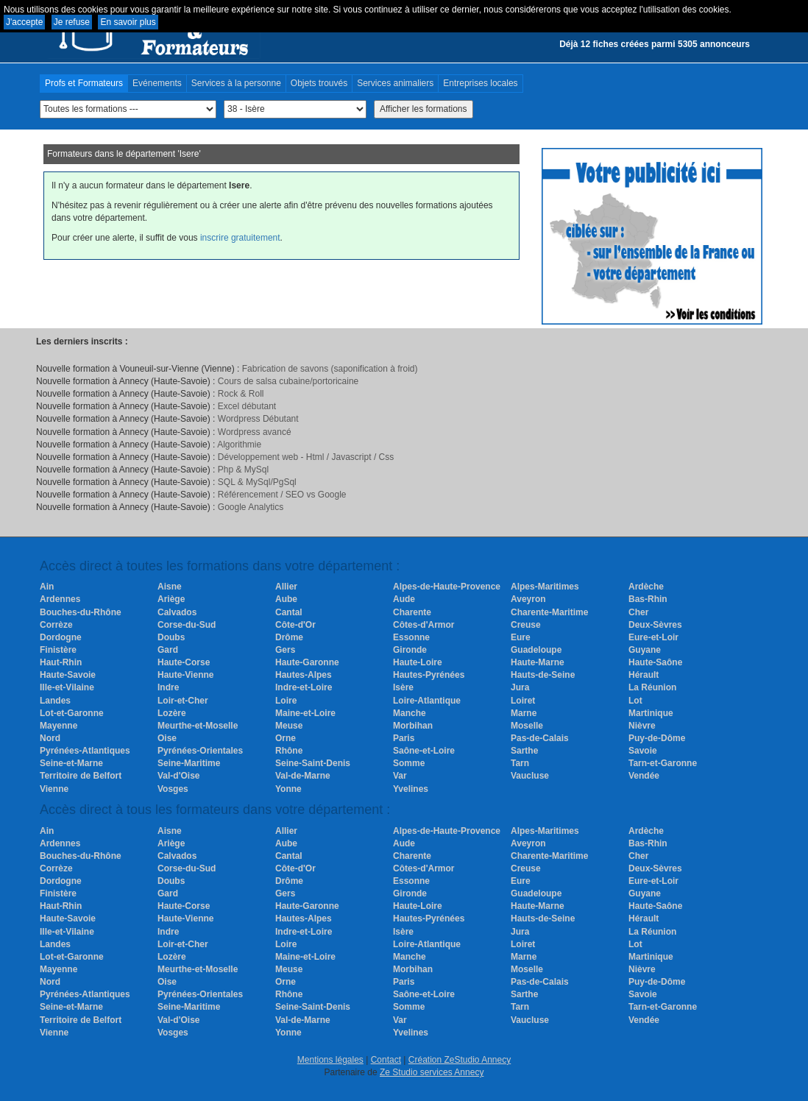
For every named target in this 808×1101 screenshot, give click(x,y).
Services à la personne (236, 83)
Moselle (527, 726)
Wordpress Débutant (258, 419)
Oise (167, 738)
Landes (55, 700)
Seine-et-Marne (71, 763)
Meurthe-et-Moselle (197, 726)
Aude (404, 599)
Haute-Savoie (68, 675)
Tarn (520, 763)
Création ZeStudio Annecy (459, 1060)
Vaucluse (530, 776)
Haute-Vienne (185, 675)
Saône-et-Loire (424, 751)
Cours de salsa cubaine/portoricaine (288, 381)
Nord (50, 738)
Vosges (172, 789)
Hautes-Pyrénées (428, 675)
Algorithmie (239, 444)
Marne (523, 713)
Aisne (169, 586)
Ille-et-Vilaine (67, 687)
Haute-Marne (537, 662)
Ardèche (646, 586)
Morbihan (413, 726)
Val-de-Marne (302, 776)
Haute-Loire (417, 662)
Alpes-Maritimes (545, 586)
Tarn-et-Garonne (662, 763)
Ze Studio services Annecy (431, 1072)
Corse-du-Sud (186, 625)
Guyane (644, 650)
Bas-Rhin (647, 599)
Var (400, 776)
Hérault (643, 675)
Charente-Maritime (549, 612)
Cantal (288, 612)
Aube (286, 599)
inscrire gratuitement (240, 238)
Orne (285, 738)
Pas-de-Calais (540, 738)
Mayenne (58, 726)
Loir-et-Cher (182, 700)
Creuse (526, 625)
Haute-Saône (655, 662)
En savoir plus (127, 22)
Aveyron (528, 599)
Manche (409, 713)
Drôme (289, 637)
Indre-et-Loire (303, 687)
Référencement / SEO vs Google (282, 494)
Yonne (288, 789)
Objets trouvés (319, 83)
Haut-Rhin (61, 662)
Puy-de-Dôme (656, 738)
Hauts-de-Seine (543, 675)
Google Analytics (250, 507)
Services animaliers (395, 83)
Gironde (410, 650)
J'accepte (24, 22)
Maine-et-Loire (305, 713)
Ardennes (60, 599)
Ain (47, 586)
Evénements (157, 83)
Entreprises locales (480, 83)
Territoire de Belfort (80, 776)
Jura (520, 687)
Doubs (171, 637)
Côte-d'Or (295, 625)
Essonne (411, 637)
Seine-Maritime (188, 763)
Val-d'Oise (178, 776)
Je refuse (72, 22)
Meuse (288, 726)
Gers (285, 650)
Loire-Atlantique (427, 700)
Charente (412, 612)
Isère (403, 687)
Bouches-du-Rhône (80, 612)
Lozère (171, 713)
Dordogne (61, 637)
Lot (635, 700)
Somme (409, 763)
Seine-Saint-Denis (312, 763)
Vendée (643, 776)
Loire (286, 700)
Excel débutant (247, 406)
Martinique (650, 713)
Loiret (523, 700)
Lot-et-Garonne (72, 713)
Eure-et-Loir (653, 637)
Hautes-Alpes (303, 675)
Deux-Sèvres (655, 625)
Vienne (54, 789)
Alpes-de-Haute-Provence (446, 586)
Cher (638, 612)
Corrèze (56, 625)
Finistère (58, 650)
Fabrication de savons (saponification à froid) (330, 369)
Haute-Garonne (307, 662)
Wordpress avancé (254, 432)
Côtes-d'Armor (424, 625)
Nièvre (642, 726)
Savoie (642, 751)
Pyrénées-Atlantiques (85, 751)
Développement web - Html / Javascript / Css (306, 457)
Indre (168, 687)
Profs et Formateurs (84, 83)
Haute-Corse (183, 662)
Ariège (171, 599)
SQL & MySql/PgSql (257, 482)
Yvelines (410, 789)
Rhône (288, 751)
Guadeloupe (536, 650)
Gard (167, 650)
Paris (403, 738)
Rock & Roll (241, 394)
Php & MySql (243, 469)
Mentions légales (330, 1060)
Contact (386, 1060)
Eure (521, 637)
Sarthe (524, 751)
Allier (286, 586)
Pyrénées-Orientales (200, 751)
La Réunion (652, 687)
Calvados (176, 612)
